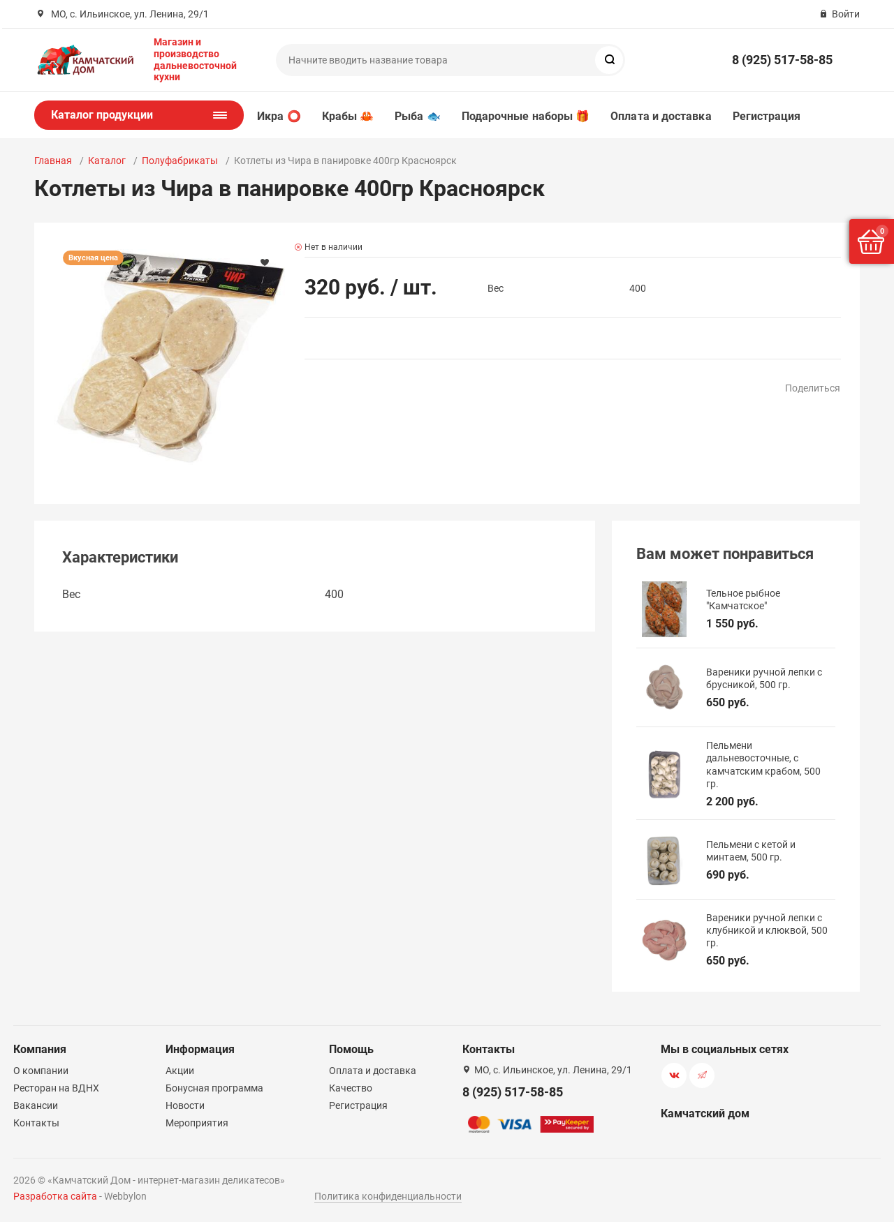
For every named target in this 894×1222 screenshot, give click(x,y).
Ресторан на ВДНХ (56, 1088)
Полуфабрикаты (180, 160)
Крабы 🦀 (348, 116)
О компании (40, 1070)
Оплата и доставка (660, 116)
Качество (350, 1088)
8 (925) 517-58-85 (782, 59)
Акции (180, 1070)
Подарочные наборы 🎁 (526, 116)
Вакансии (35, 1105)
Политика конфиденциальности (388, 1196)
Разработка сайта (55, 1196)
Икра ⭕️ (278, 116)
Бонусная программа (214, 1088)
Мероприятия (197, 1122)
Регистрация (767, 116)
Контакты (36, 1122)
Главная (53, 160)
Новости (185, 1105)
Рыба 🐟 (417, 116)
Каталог (107, 160)
